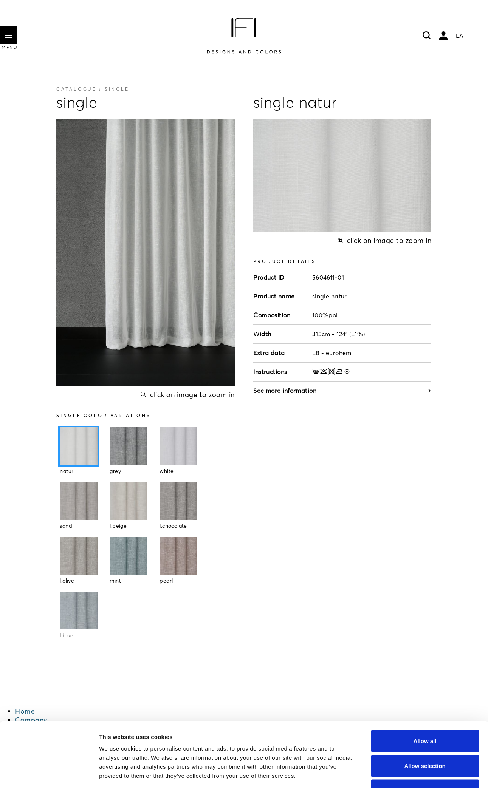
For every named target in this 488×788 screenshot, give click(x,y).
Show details (396, 773)
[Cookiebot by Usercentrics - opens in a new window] (49, 773)
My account (443, 35)
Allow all (425, 689)
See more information (342, 390)
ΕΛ (459, 35)
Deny (425, 738)
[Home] (244, 35)
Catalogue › (92, 89)
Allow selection (424, 714)
